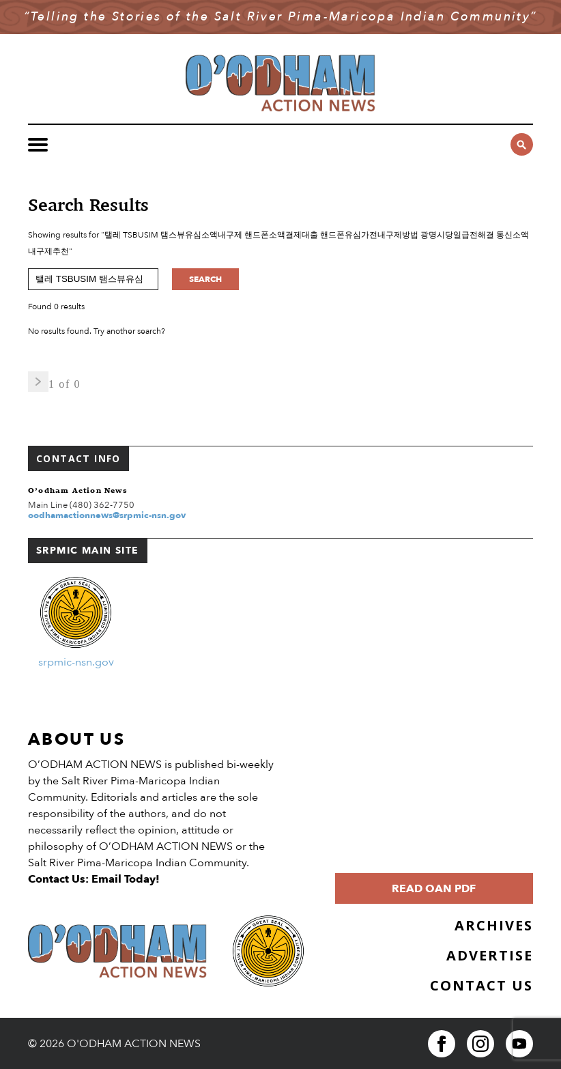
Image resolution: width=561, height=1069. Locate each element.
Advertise (489, 955)
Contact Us (481, 985)
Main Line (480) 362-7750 (81, 505)
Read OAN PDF (434, 888)
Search (205, 279)
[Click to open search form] (521, 144)
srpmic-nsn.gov (76, 662)
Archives (494, 925)
